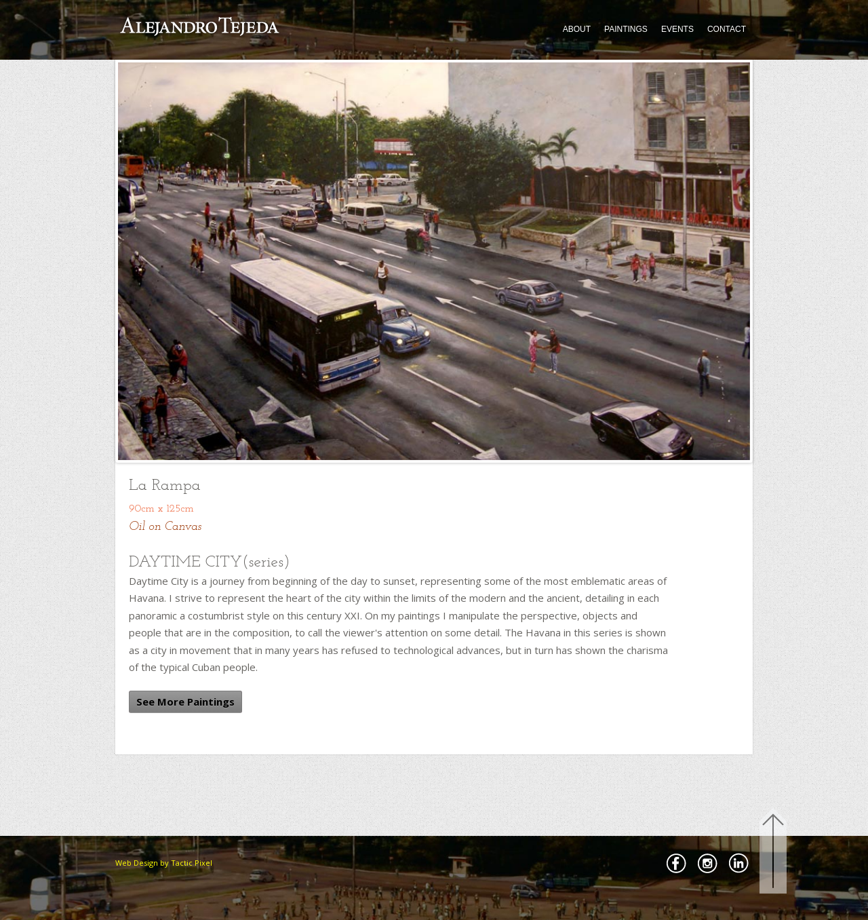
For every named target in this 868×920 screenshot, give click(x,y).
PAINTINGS (626, 29)
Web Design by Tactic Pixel (163, 863)
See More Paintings (185, 701)
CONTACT (726, 29)
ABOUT (577, 29)
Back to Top (773, 853)
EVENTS (677, 29)
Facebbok (676, 863)
